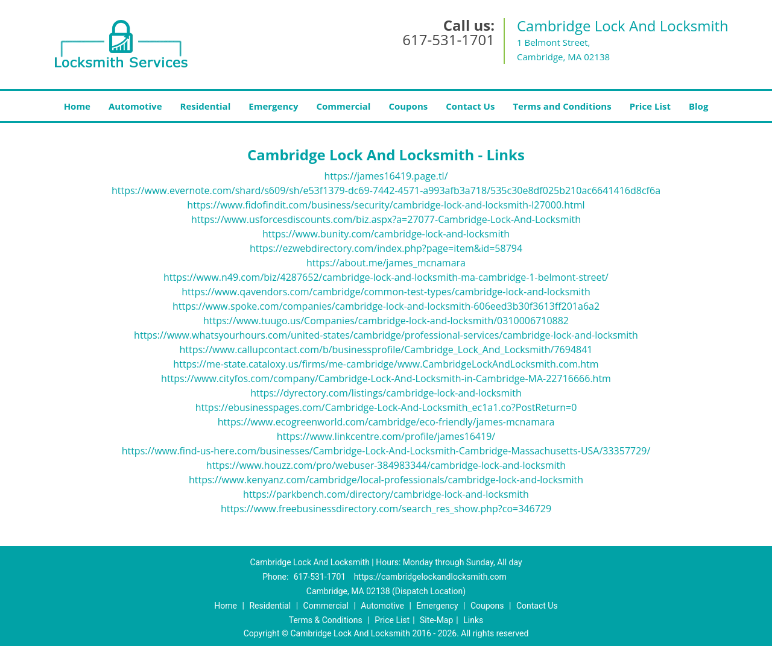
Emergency (273, 106)
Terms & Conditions (325, 620)
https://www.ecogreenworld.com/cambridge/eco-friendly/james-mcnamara (386, 421)
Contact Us (470, 106)
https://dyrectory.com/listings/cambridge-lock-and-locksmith (386, 393)
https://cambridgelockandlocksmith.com (430, 577)
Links (473, 620)
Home (77, 106)
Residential (205, 106)
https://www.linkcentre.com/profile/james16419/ (386, 436)
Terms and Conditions (562, 106)
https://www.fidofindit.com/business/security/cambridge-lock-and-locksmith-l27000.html (385, 205)
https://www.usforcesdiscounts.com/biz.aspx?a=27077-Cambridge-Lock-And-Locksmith (386, 219)
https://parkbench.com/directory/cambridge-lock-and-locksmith (386, 494)
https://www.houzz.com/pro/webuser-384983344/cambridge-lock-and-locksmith (386, 465)
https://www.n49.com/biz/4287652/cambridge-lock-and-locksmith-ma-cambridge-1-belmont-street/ (386, 277)
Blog (698, 106)
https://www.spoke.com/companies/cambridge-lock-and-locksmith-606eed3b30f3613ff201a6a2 (386, 306)
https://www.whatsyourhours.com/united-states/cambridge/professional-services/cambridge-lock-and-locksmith (386, 335)
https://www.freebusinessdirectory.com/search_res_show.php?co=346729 (386, 508)
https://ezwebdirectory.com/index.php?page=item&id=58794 (386, 248)
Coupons (408, 106)
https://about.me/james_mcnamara (386, 262)
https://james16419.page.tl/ (386, 176)
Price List (650, 106)
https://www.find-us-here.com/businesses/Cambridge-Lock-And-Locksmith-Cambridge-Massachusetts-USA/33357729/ (386, 450)
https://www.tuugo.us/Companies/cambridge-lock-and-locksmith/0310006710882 (386, 320)
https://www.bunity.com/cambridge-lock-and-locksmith (386, 233)
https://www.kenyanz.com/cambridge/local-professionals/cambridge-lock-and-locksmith (386, 479)
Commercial (344, 106)
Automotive (135, 106)
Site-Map (436, 620)
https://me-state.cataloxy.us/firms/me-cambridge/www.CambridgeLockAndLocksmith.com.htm (385, 364)
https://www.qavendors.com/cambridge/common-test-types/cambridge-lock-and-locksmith (386, 291)
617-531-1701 (448, 39)
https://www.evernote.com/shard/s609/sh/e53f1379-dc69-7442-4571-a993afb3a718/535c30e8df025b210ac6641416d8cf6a (386, 190)
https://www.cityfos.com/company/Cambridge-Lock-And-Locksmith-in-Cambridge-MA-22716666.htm (386, 378)
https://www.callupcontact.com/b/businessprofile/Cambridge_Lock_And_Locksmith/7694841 (385, 349)
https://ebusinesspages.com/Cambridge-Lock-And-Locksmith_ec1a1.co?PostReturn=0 (386, 407)
